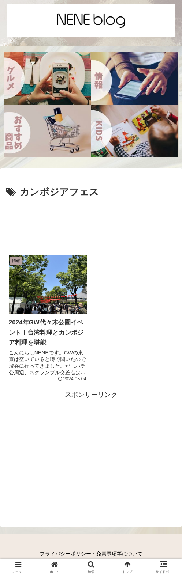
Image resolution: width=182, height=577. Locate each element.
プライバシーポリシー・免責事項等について (91, 554)
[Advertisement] (91, 222)
